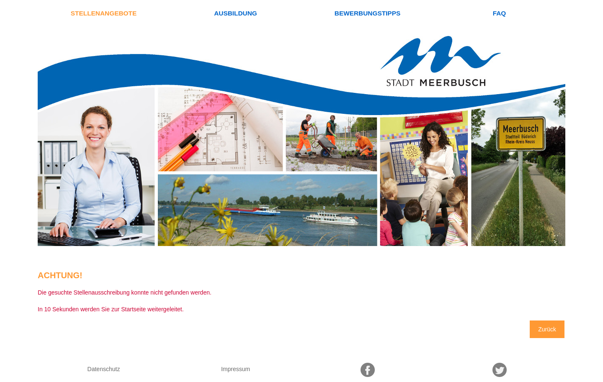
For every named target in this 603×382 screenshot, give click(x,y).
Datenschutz (104, 369)
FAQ (499, 13)
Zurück (547, 329)
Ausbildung (235, 13)
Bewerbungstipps (367, 13)
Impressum (235, 369)
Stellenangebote (104, 13)
